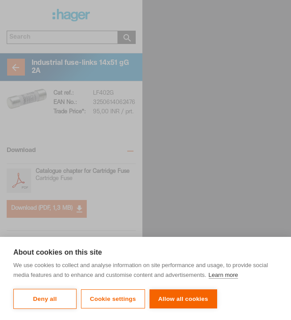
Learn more (223, 275)
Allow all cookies (183, 299)
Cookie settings (113, 299)
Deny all (45, 299)
